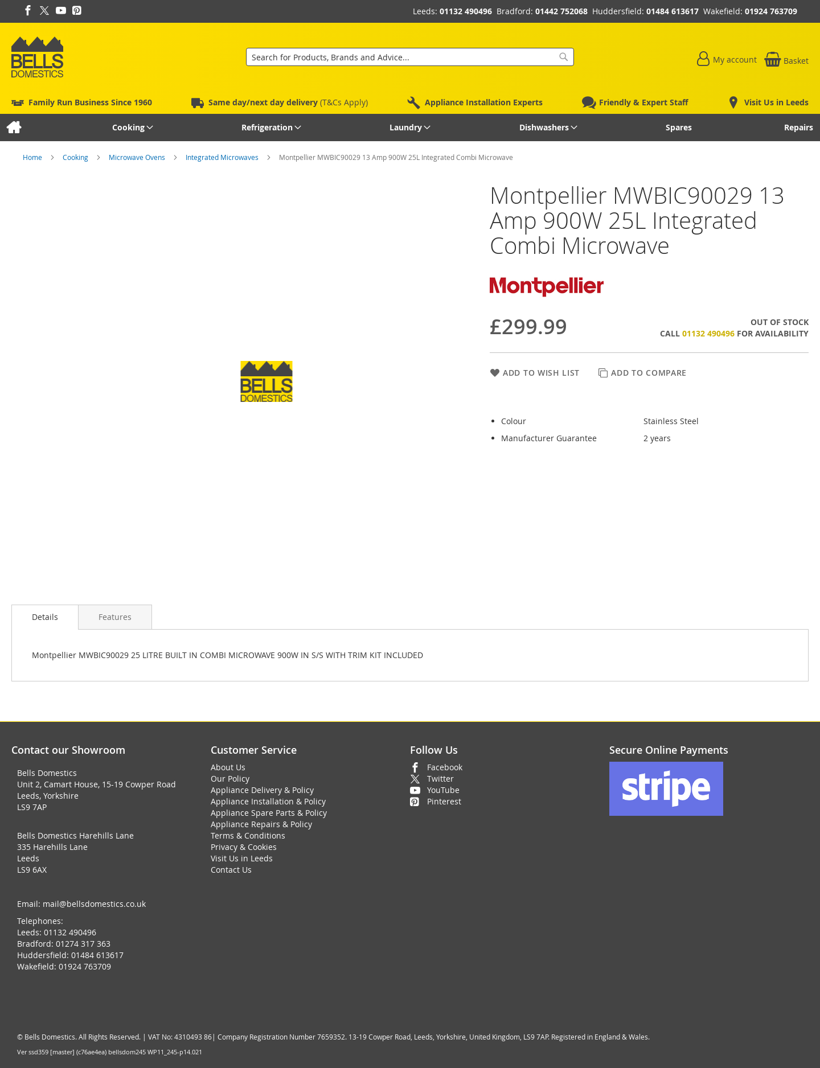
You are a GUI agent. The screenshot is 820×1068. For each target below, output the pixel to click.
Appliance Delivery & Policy (262, 789)
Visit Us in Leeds (242, 858)
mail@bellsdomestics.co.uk (94, 903)
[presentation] (45, 617)
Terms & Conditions (248, 835)
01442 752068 (561, 11)
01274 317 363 (83, 943)
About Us (228, 767)
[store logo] (37, 56)
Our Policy (230, 778)
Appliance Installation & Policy (268, 801)
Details (45, 616)
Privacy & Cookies (244, 846)
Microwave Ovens (138, 157)
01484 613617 (672, 11)
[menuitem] (13, 127)
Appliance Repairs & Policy (261, 824)
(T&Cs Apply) (288, 102)
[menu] (410, 127)
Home (33, 157)
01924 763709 (771, 11)
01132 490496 (466, 11)
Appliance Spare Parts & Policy (269, 812)
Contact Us (231, 869)
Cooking (76, 157)
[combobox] (410, 57)
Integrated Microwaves (223, 157)
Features (115, 616)
